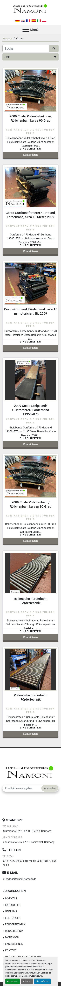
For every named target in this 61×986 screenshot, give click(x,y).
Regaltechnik (14, 930)
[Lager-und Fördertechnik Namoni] (30, 772)
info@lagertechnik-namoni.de (19, 879)
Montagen (12, 937)
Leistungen (12, 918)
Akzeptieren (12, 981)
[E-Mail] (22, 788)
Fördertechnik (15, 924)
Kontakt (11, 950)
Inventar (11, 898)
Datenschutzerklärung (32, 976)
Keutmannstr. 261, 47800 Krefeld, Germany (27, 831)
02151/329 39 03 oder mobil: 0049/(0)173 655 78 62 (29, 862)
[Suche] (25, 48)
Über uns (11, 911)
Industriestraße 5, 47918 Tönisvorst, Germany (28, 842)
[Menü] (25, 30)
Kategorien (12, 905)
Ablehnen (27, 981)
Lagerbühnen (14, 943)
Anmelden (50, 788)
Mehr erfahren (42, 981)
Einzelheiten (30, 148)
